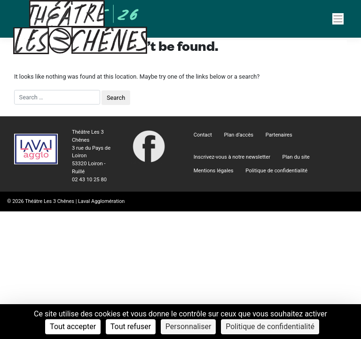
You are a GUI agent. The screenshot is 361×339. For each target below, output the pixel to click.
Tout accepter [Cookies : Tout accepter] (73, 326)
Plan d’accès (239, 135)
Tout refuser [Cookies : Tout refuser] (130, 326)
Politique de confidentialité (276, 171)
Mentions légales (214, 171)
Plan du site (296, 157)
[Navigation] (338, 19)
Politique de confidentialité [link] (270, 326)
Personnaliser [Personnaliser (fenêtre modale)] (188, 326)
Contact (203, 135)
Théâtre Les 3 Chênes (49, 201)
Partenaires (279, 135)
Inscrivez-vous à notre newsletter (232, 157)
